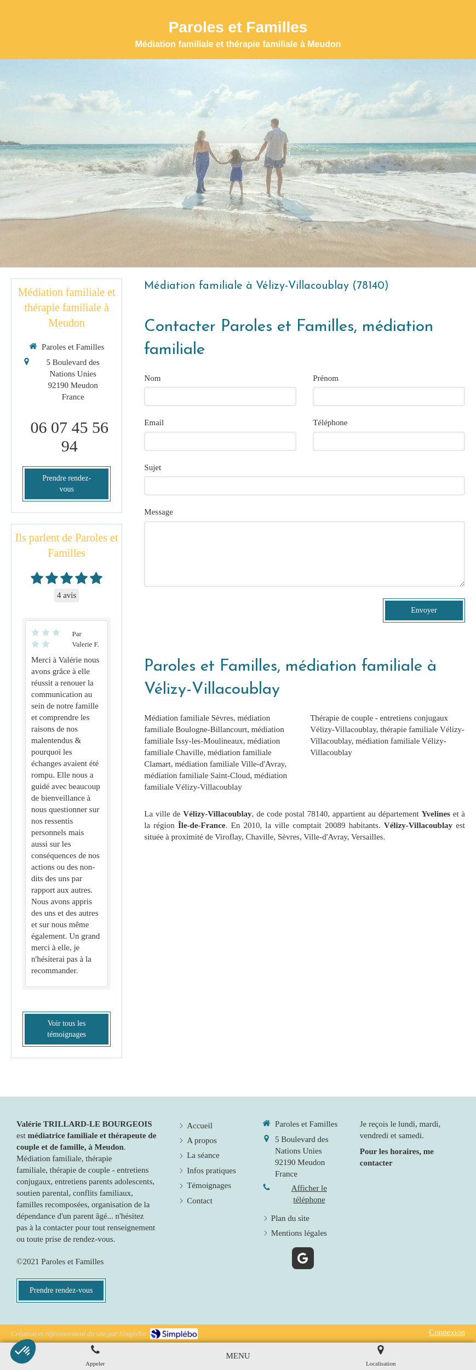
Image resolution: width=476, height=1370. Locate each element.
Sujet (152, 467)
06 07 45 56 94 (69, 436)
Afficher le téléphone (309, 1194)
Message (158, 511)
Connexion (447, 1332)
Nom (152, 378)
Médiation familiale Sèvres (188, 717)
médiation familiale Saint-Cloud (197, 775)
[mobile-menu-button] (238, 1356)
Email (154, 422)
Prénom (326, 378)
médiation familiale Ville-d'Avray (229, 764)
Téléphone (330, 422)
